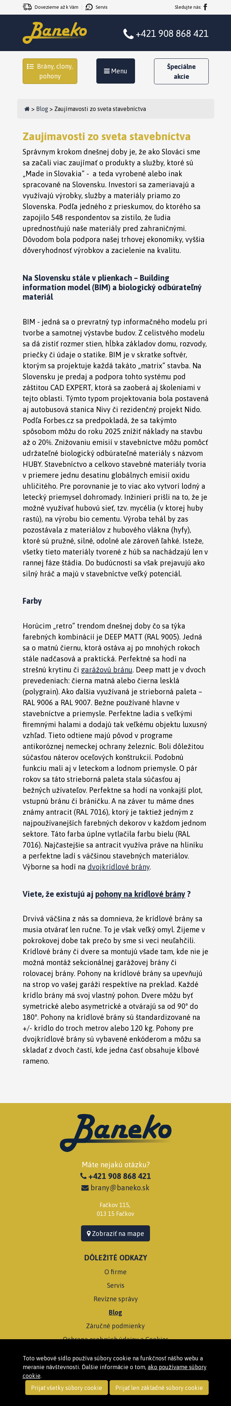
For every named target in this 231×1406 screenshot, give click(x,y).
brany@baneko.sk (115, 1187)
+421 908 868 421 (172, 33)
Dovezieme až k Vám (56, 7)
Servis (101, 7)
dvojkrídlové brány (119, 867)
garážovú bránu (106, 669)
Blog (42, 108)
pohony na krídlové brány (140, 894)
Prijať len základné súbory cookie (159, 1387)
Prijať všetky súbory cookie (66, 1387)
